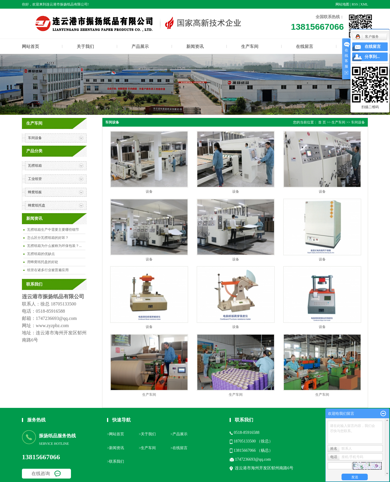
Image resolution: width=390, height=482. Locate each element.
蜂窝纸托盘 (36, 205)
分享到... (372, 57)
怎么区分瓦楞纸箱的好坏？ (48, 238)
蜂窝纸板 (35, 192)
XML (364, 4)
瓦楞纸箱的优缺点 (41, 254)
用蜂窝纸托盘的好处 (42, 262)
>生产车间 (147, 448)
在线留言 (304, 46)
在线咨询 (40, 473)
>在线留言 (178, 448)
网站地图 (342, 4)
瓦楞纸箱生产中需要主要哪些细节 (53, 230)
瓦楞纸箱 (35, 166)
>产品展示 (178, 434)
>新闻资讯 (115, 448)
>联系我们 (115, 461)
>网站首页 (115, 434)
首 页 (322, 122)
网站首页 (30, 46)
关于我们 (85, 46)
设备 (149, 192)
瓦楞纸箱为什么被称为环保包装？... (54, 246)
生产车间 (249, 46)
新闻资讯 (195, 46)
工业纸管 (35, 179)
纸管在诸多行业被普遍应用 (48, 270)
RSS (355, 4)
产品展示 (140, 46)
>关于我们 (147, 434)
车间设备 (35, 138)
